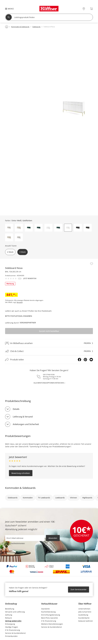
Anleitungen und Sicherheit (26, 424)
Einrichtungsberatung (50, 615)
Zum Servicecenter (79, 589)
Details (16, 409)
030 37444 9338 (48, 375)
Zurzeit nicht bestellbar (49, 331)
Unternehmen (84, 609)
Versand (19, 302)
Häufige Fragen (11, 627)
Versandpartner (28, 322)
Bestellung (9, 609)
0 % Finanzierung (12, 630)
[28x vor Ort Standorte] (84, 8)
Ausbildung (83, 615)
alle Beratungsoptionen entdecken (49, 383)
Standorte (45, 609)
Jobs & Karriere (84, 612)
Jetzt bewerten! (29, 278)
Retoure (8, 618)
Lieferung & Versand (23, 416)
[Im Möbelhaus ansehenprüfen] (49, 343)
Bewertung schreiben (20, 473)
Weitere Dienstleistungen (52, 624)
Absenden (52, 538)
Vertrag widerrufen (13, 621)
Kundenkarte (83, 618)
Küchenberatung (48, 612)
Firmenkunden (11, 636)
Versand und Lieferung (15, 612)
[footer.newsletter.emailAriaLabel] (25, 538)
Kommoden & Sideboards (20, 488)
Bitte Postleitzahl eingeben (18, 316)
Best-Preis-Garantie (49, 618)
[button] (8, 8)
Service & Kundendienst (15, 633)
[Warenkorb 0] (91, 8)
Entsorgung (10, 624)
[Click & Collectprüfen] (49, 351)
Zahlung (8, 615)
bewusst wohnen (85, 621)
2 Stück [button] (10, 252)
